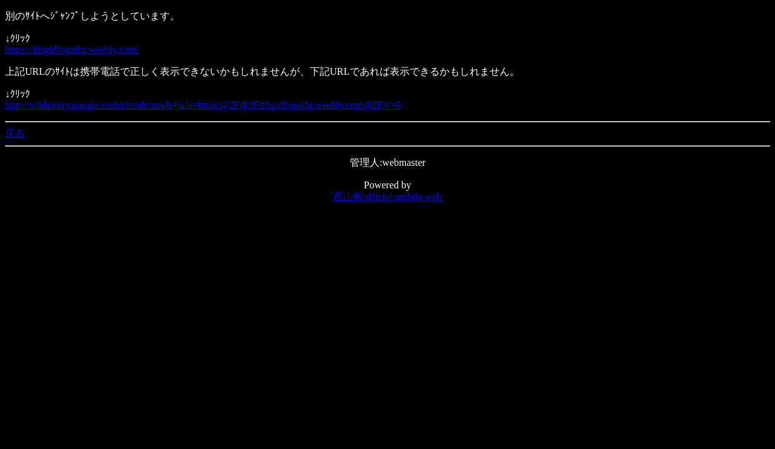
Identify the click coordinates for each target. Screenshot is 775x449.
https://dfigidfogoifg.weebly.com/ (72, 49)
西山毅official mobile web (387, 196)
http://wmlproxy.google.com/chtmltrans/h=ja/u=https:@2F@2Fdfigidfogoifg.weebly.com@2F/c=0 (203, 105)
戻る (15, 133)
